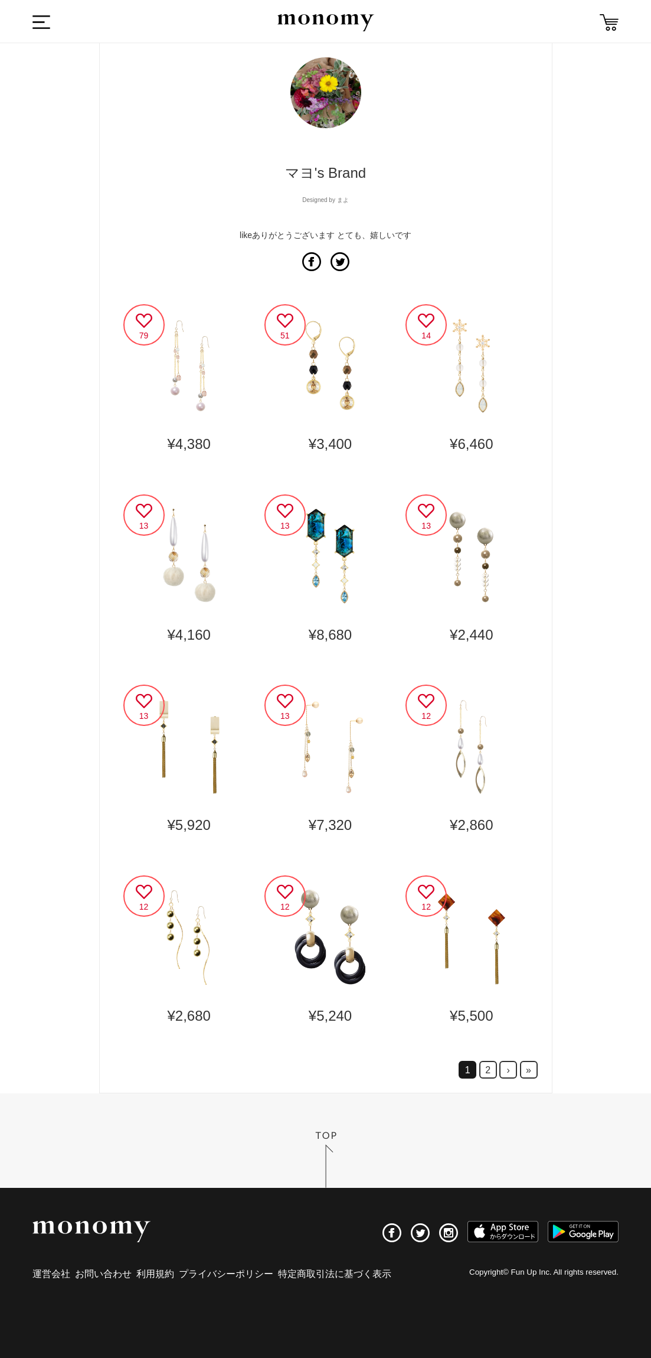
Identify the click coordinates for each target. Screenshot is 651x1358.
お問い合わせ (103, 1274)
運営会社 (51, 1274)
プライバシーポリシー (226, 1274)
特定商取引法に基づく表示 (334, 1274)
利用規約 (155, 1274)
